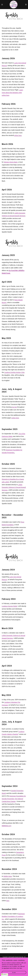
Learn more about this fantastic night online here (12, 92)
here (7, 900)
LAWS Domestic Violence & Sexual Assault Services (14, 487)
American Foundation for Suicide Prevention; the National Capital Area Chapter (14, 798)
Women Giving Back (10, 162)
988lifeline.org (6, 826)
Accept (14, 972)
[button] (3, 4)
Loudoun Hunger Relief (9, 606)
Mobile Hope (7, 876)
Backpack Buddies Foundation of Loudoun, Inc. (13, 916)
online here (18, 135)
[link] (14, 4)
